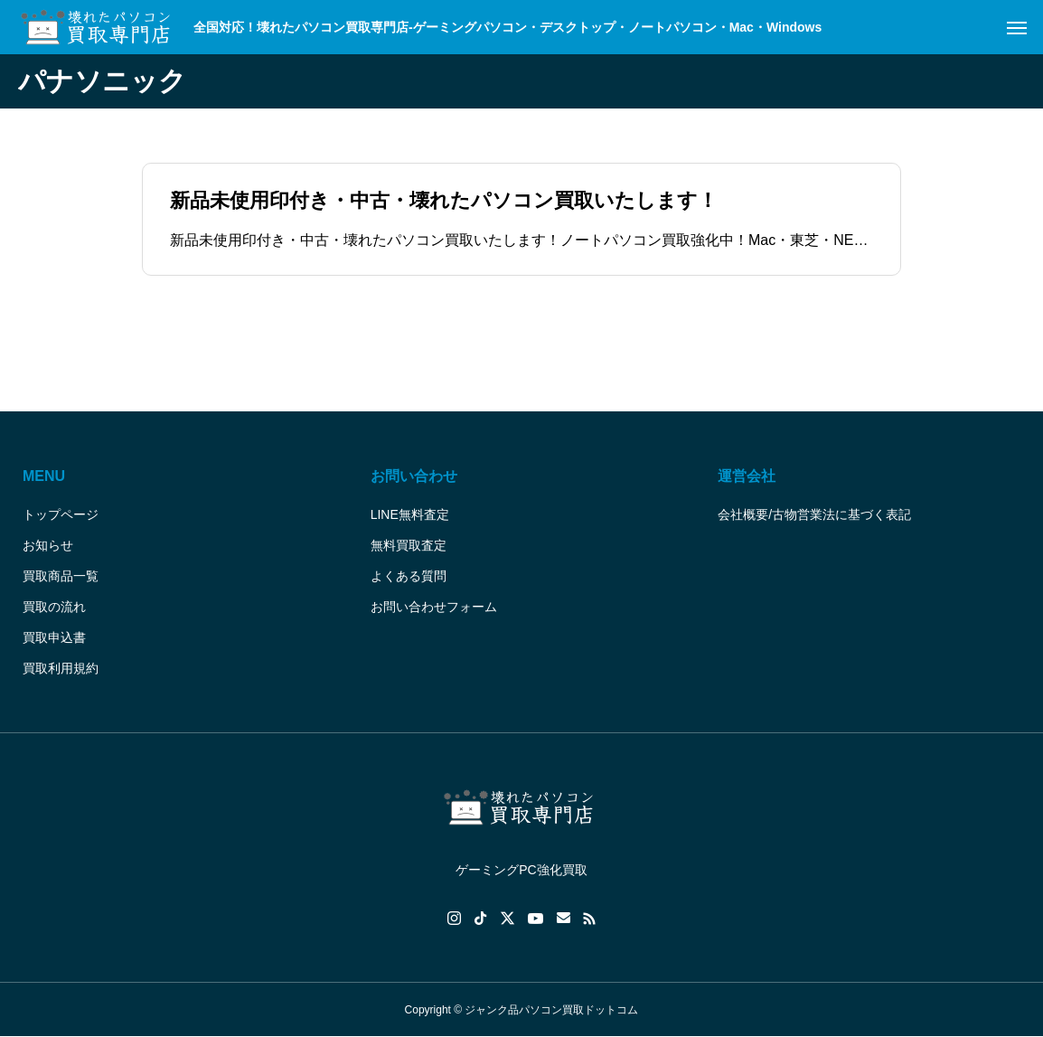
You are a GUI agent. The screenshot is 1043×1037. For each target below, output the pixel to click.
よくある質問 (408, 576)
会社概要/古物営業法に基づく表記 (814, 514)
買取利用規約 (61, 668)
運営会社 (746, 476)
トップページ (61, 514)
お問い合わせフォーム (434, 606)
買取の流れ (54, 606)
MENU (44, 476)
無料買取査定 (408, 545)
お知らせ (48, 545)
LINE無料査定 (410, 514)
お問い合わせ (414, 476)
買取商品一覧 (61, 576)
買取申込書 (54, 637)
